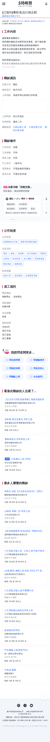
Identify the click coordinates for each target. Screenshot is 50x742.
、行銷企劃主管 (34, 127)
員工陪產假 (32, 253)
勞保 (5, 253)
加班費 (21, 253)
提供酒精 (18, 276)
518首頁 (13, 21)
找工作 (20, 21)
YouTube (31, 705)
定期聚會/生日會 (10, 242)
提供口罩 (7, 276)
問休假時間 (14, 360)
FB (25, 705)
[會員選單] (46, 3)
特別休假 (16, 259)
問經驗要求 (38, 360)
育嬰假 (43, 253)
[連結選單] (3, 3)
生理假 (6, 259)
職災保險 (7, 264)
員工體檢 (27, 259)
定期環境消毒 (31, 276)
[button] (12, 219)
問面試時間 (14, 368)
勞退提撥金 (39, 259)
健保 (13, 253)
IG (18, 705)
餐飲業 (27, 21)
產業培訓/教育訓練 (29, 242)
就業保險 (18, 264)
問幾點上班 (14, 376)
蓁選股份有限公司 (37, 21)
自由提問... (38, 376)
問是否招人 (38, 368)
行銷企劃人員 (19, 127)
